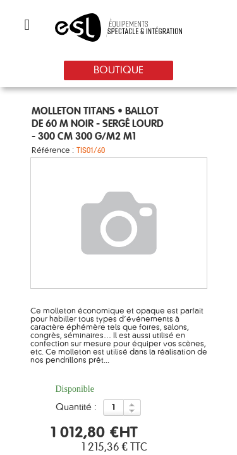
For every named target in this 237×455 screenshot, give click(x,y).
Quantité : (76, 407)
